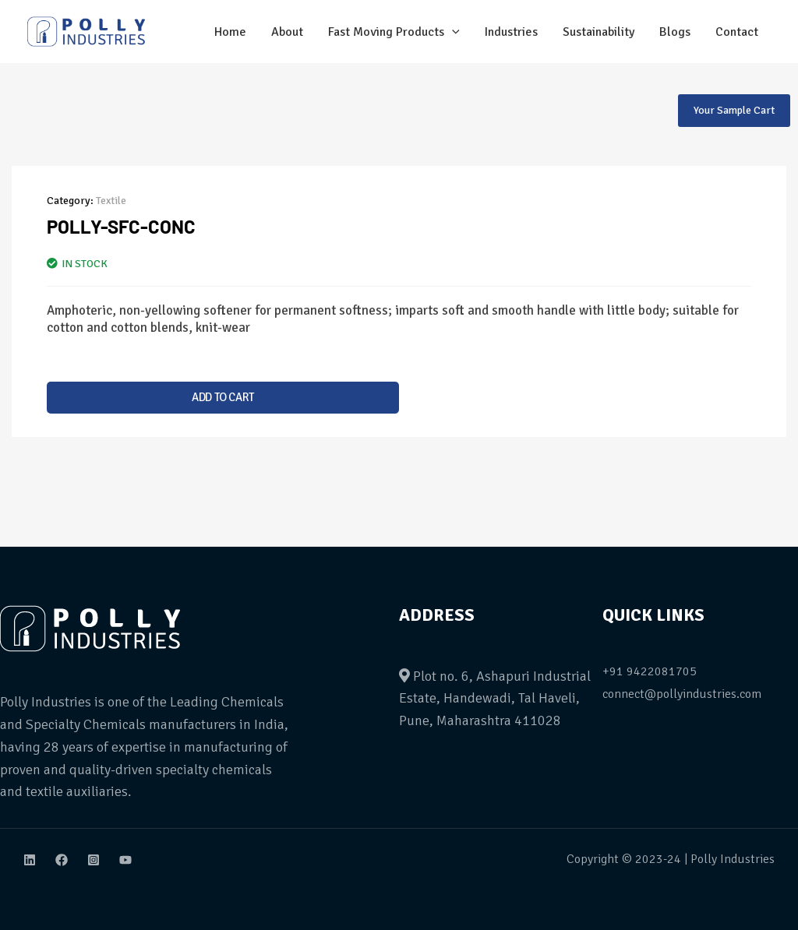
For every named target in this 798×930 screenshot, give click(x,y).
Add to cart (223, 397)
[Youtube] (125, 860)
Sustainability (598, 32)
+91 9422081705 (649, 671)
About (287, 32)
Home (230, 32)
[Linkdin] (29, 860)
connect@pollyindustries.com (681, 694)
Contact (736, 32)
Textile (111, 200)
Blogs (674, 32)
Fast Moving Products (394, 32)
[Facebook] (61, 860)
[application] (452, 32)
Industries (511, 32)
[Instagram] (93, 860)
